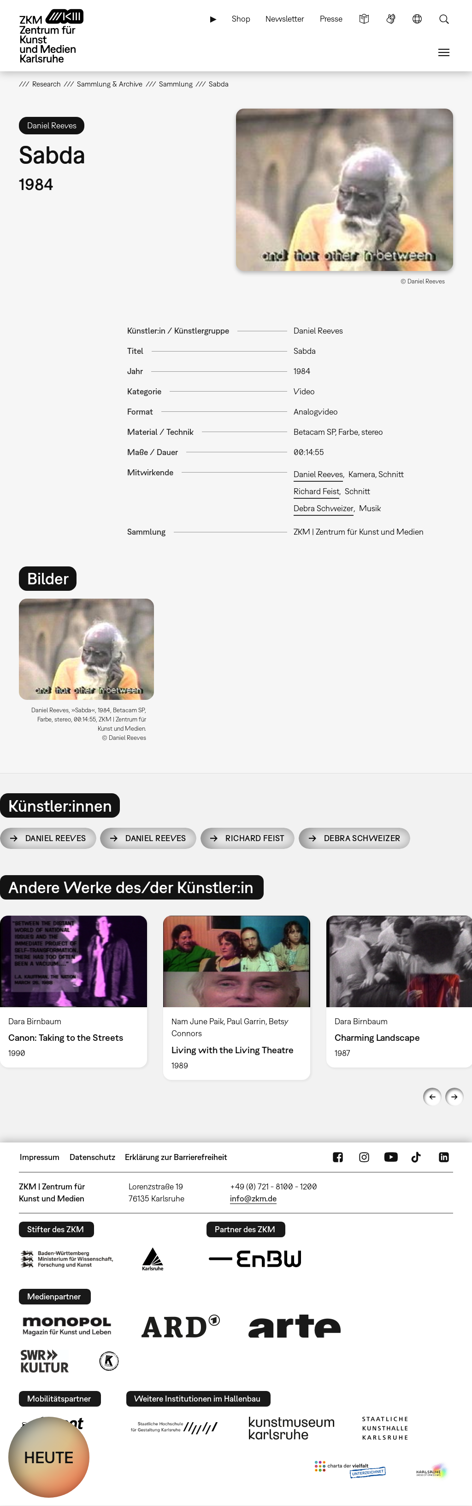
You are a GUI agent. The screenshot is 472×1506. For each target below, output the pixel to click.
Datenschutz (92, 1157)
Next (454, 1097)
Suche (444, 18)
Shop (241, 18)
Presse (331, 18)
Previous (432, 1097)
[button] (344, 190)
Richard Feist (316, 491)
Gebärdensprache (391, 18)
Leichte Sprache (364, 18)
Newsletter (285, 18)
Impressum (39, 1157)
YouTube (391, 1157)
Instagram (364, 1157)
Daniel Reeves (318, 474)
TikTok (417, 1157)
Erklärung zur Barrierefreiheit (176, 1157)
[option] (90, 674)
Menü (444, 52)
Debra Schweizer (324, 508)
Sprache (417, 18)
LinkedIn (444, 1157)
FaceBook (338, 1157)
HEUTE (49, 1457)
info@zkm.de (253, 1198)
